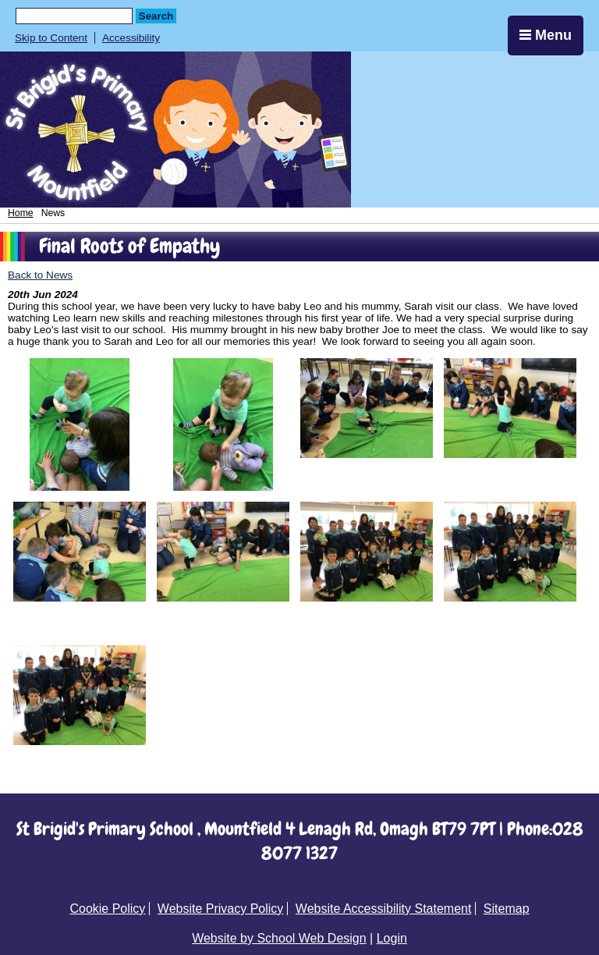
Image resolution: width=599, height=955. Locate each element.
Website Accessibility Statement (384, 908)
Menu (545, 35)
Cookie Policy (107, 908)
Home (21, 213)
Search (156, 16)
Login (392, 938)
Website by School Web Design (279, 938)
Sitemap (507, 908)
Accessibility (131, 38)
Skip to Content (51, 38)
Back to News (40, 275)
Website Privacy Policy (221, 908)
